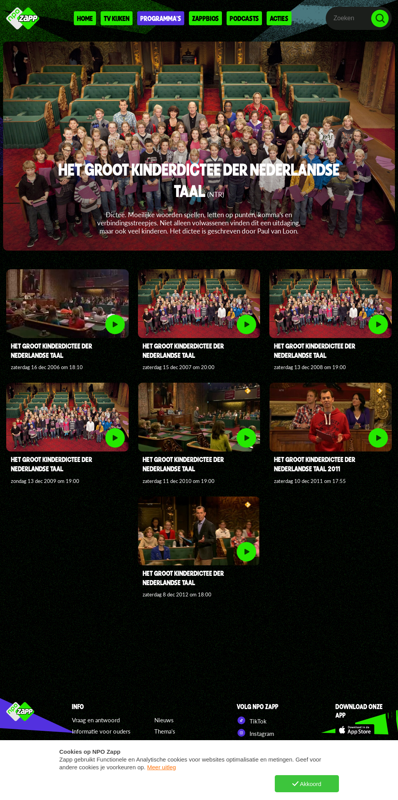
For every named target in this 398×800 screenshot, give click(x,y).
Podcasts (244, 18)
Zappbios (205, 18)
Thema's (164, 731)
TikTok (252, 720)
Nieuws (164, 719)
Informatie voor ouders (101, 731)
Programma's (160, 18)
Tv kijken (116, 18)
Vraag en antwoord (96, 719)
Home (85, 18)
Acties (279, 18)
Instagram (255, 732)
